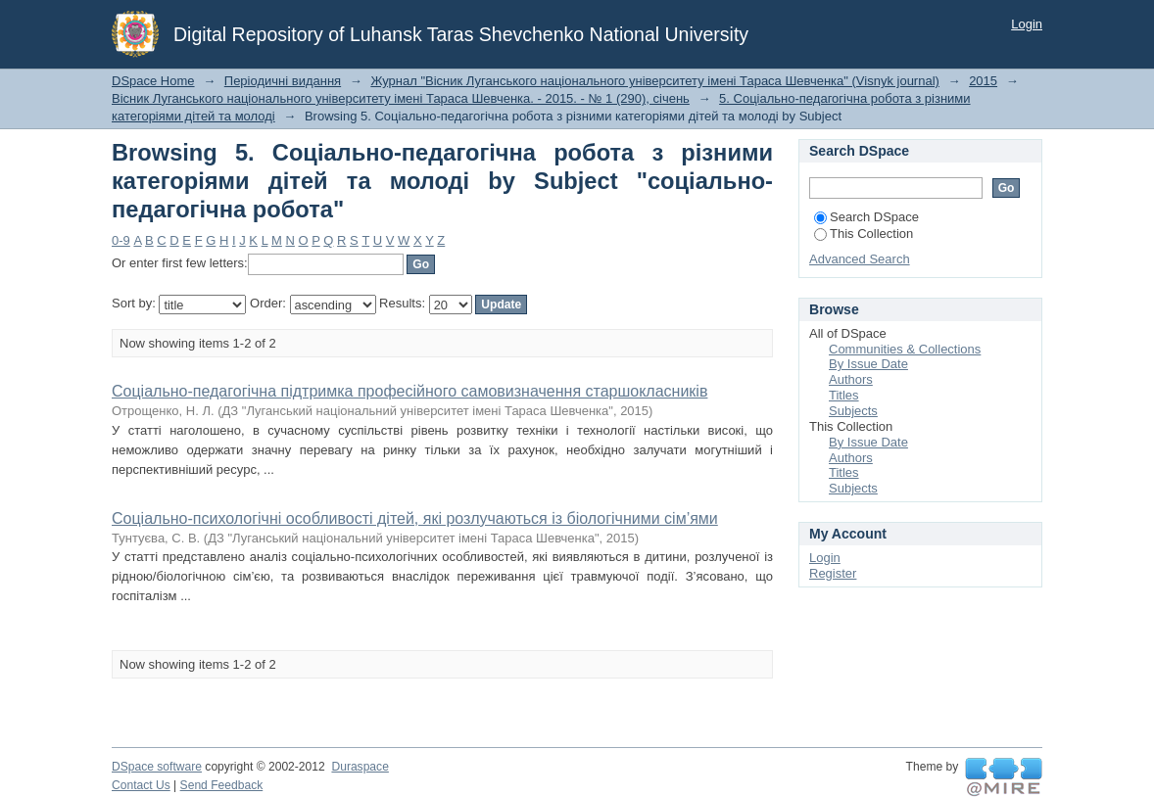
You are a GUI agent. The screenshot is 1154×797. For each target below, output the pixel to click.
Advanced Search (859, 259)
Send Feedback (222, 785)
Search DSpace (866, 217)
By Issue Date (868, 363)
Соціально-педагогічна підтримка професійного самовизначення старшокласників (409, 391)
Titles (844, 395)
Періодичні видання (282, 80)
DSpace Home (153, 80)
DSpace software (157, 767)
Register (832, 573)
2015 (983, 80)
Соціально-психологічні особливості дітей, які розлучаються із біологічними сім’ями (415, 518)
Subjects (853, 410)
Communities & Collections (905, 349)
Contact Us (141, 785)
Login (1026, 24)
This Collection (863, 233)
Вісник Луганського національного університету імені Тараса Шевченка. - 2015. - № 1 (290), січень (401, 98)
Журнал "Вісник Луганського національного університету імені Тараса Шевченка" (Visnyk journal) (654, 80)
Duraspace (359, 767)
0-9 (121, 240)
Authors (851, 379)
